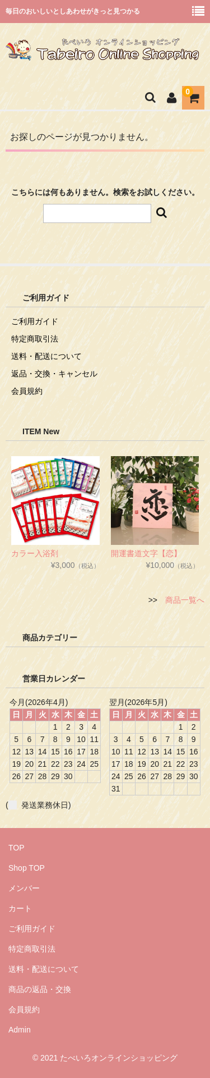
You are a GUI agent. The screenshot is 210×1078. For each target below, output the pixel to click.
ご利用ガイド (34, 321)
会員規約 (27, 390)
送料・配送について (46, 356)
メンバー (24, 888)
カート (20, 908)
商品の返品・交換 (39, 989)
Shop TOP (26, 867)
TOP (16, 847)
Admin (19, 1029)
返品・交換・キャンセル (54, 373)
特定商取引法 (34, 338)
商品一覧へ (184, 599)
